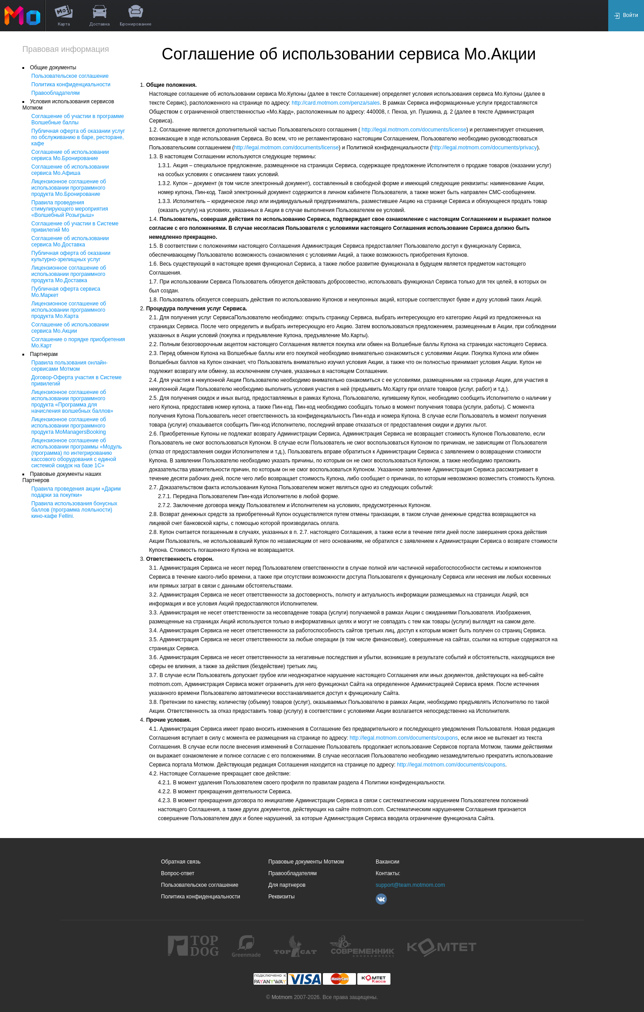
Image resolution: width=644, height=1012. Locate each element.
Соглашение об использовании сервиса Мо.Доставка (70, 241)
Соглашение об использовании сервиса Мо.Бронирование (70, 155)
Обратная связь (180, 862)
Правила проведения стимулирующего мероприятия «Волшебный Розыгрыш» (69, 208)
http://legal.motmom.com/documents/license (414, 130)
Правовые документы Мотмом (306, 862)
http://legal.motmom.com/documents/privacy (484, 147)
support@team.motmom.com (410, 885)
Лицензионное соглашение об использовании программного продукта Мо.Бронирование (68, 187)
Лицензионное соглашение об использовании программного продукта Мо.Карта (68, 310)
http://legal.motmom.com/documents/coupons (404, 738)
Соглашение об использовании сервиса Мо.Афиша (70, 170)
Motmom (281, 997)
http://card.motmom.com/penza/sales (336, 103)
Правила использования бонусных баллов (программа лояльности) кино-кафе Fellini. (74, 509)
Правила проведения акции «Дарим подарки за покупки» (76, 492)
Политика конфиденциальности (70, 84)
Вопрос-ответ (177, 873)
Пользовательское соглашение (70, 76)
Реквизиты (281, 896)
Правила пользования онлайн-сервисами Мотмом (69, 366)
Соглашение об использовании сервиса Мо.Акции (70, 328)
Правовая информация (65, 49)
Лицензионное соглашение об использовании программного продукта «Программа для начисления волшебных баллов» (72, 401)
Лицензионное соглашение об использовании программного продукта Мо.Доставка (68, 274)
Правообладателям (55, 93)
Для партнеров (286, 885)
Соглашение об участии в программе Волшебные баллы (77, 119)
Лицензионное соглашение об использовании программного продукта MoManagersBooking (68, 425)
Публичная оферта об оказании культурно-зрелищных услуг (70, 256)
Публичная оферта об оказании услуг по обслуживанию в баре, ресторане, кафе (78, 137)
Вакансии (387, 862)
